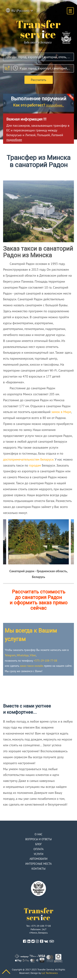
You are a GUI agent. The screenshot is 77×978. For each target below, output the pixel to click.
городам (35, 465)
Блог (38, 844)
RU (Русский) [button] (19, 10)
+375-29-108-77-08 (45, 660)
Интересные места (38, 864)
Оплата (38, 849)
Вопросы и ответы (38, 839)
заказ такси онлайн (31, 666)
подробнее (14, 140)
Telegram (10, 655)
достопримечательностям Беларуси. (28, 459)
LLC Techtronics (49, 972)
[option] (38, 542)
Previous (5, 103)
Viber (33, 655)
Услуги (38, 854)
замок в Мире (61, 412)
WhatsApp (23, 655)
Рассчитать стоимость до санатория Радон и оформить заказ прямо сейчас (39, 600)
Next (72, 103)
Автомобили (38, 859)
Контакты (39, 868)
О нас (39, 834)
